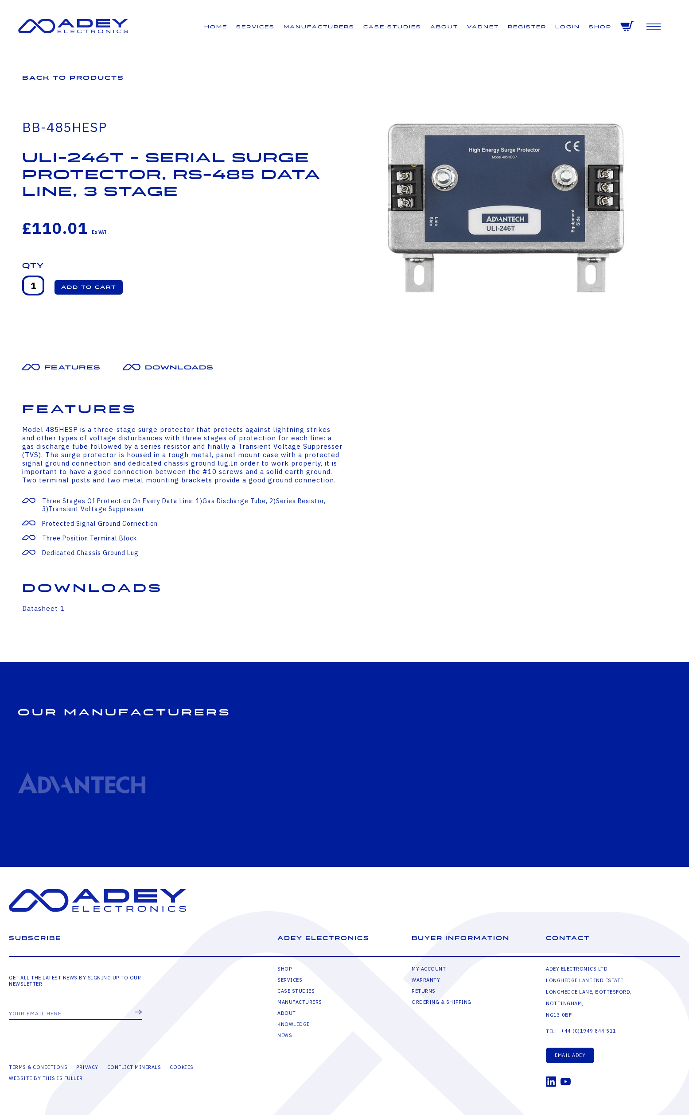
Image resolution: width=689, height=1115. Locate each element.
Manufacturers (319, 27)
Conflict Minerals (134, 1067)
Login (567, 27)
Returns (424, 991)
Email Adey (570, 1055)
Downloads (179, 367)
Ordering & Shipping (441, 1002)
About (444, 27)
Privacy (87, 1067)
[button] (88, 287)
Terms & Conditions (38, 1067)
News (284, 1035)
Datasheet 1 (43, 608)
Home (215, 27)
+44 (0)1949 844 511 (588, 1031)
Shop (600, 27)
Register (527, 27)
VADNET (483, 27)
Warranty (426, 980)
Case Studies (392, 27)
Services (255, 27)
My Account (429, 969)
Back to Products (73, 78)
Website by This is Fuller (46, 1078)
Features (72, 367)
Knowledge (293, 1024)
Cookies (182, 1067)
